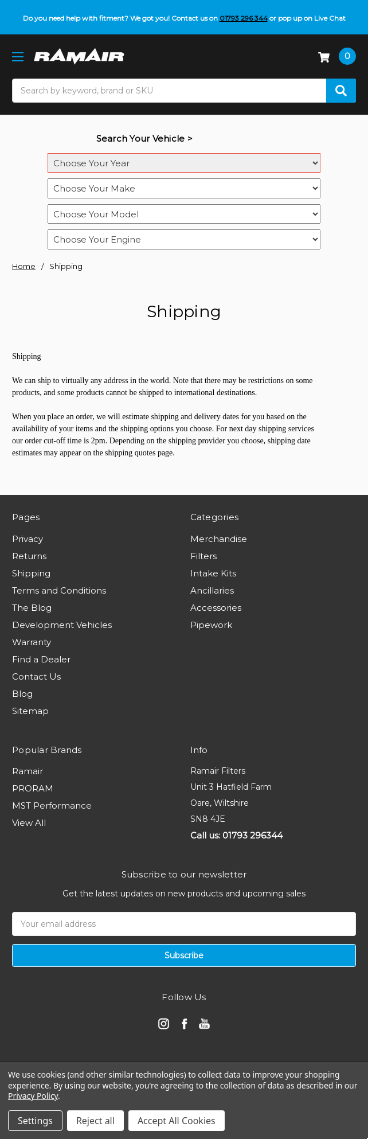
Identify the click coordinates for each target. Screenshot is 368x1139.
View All (29, 822)
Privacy (27, 538)
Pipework (211, 624)
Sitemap (30, 710)
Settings (35, 1120)
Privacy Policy (33, 1095)
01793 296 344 (244, 18)
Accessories (215, 607)
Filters (203, 556)
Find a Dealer (41, 659)
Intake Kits (213, 573)
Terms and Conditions (59, 590)
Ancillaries (212, 590)
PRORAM (32, 788)
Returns (29, 556)
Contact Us (36, 676)
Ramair (27, 771)
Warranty (31, 642)
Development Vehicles (62, 624)
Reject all (95, 1120)
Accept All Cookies (177, 1120)
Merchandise (218, 538)
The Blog (32, 607)
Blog (22, 693)
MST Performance (52, 805)
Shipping (31, 573)
